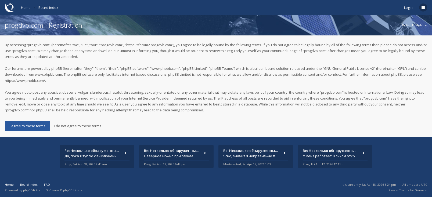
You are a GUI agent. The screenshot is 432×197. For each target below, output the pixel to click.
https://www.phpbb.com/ (25, 80)
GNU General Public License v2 (349, 68)
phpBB (28, 190)
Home (26, 7)
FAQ (47, 185)
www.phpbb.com (48, 74)
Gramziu (421, 190)
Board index (48, 7)
